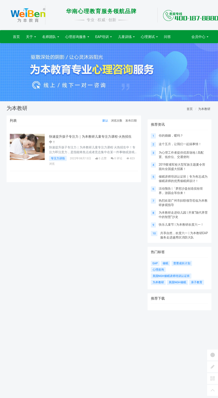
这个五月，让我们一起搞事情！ (180, 144)
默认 (105, 120)
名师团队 (50, 37)
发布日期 (131, 120)
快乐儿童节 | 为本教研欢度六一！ (181, 224)
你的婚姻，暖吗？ (171, 135)
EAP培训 (103, 37)
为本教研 (204, 109)
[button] (16, 72)
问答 (167, 37)
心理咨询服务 (77, 37)
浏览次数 (116, 120)
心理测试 (149, 37)
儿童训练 (126, 37)
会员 (199, 37)
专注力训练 (58, 158)
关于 (31, 37)
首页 (16, 37)
